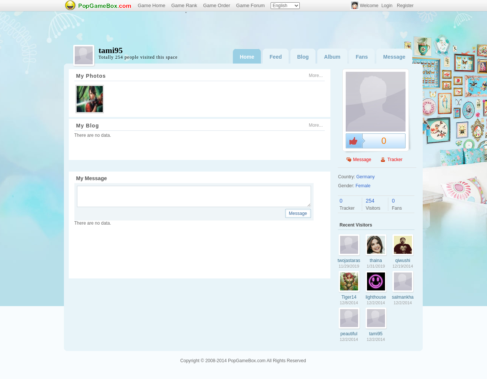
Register (405, 5)
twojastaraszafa (348, 260)
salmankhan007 (402, 297)
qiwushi (402, 260)
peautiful (348, 333)
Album (332, 57)
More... (316, 75)
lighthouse (376, 297)
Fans (362, 57)
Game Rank (184, 5)
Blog (303, 57)
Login (386, 5)
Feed (275, 57)
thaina (376, 260)
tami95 (375, 333)
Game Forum (250, 5)
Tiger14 (348, 297)
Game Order (216, 5)
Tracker (395, 159)
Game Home (152, 5)
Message (394, 57)
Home (247, 57)
